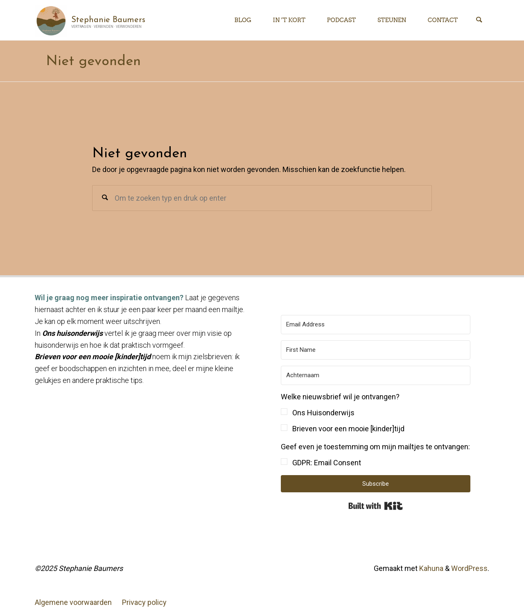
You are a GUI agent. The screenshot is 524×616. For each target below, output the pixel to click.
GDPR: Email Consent (326, 462)
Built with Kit (375, 505)
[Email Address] (375, 324)
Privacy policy (144, 602)
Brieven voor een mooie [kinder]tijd (348, 428)
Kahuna (430, 568)
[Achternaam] (375, 375)
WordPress (469, 568)
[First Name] (375, 350)
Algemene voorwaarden (73, 602)
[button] (375, 413)
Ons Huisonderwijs (323, 412)
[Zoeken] (479, 20)
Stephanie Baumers (108, 20)
